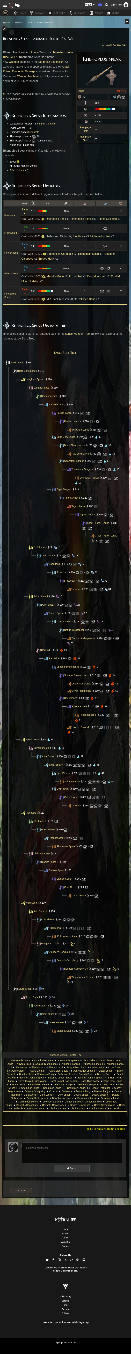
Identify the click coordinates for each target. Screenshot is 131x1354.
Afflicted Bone (17, 170)
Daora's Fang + (102, 1091)
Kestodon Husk (96, 276)
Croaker (53, 1091)
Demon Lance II (93, 1101)
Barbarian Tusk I (50, 396)
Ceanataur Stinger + (82, 469)
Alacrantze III (56, 1067)
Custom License (69, 1271)
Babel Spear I (106, 1070)
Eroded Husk (46, 258)
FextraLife (47, 1322)
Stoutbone (79, 236)
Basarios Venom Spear (31, 1077)
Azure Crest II (33, 997)
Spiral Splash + (57, 764)
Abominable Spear (44, 1060)
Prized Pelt (75, 276)
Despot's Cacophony (68, 960)
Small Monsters (47, 123)
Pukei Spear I (41, 596)
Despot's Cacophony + (76, 968)
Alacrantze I (22, 1067)
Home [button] (19, 13)
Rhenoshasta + (57, 838)
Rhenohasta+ (33, 132)
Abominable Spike (92, 1060)
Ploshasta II (10, 232)
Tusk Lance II (48, 555)
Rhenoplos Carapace (60, 253)
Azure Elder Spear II (84, 1070)
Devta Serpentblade (104, 1105)
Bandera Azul (64, 1030)
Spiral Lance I (33, 739)
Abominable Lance (20, 1060)
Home (65, 1229)
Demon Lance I (73, 1101)
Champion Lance (30, 1088)
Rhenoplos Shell (56, 218)
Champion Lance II (53, 1088)
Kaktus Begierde (78, 727)
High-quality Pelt (100, 236)
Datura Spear (56, 613)
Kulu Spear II (40, 911)
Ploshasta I (10, 215)
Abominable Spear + (68, 1060)
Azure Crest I (25, 988)
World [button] (96, 13)
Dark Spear (64, 1094)
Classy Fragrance (101, 1088)
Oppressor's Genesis (83, 977)
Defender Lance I (51, 1101)
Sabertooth (55, 564)
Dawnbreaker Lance (63, 1098)
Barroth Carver (105, 1074)
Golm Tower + (71, 797)
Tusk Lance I (40, 547)
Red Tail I (46, 650)
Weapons (18, 23)
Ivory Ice (76, 589)
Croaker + (67, 1091)
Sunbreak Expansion (50, 61)
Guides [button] (112, 13)
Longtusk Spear (42, 387)
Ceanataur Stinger (74, 461)
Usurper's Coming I (51, 943)
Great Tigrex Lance (98, 523)
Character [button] (56, 13)
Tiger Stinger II (72, 497)
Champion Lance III (77, 1088)
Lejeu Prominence (81, 683)
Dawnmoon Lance (87, 1098)
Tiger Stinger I (64, 489)
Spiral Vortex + (72, 781)
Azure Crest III (41, 1005)
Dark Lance (30, 1094)
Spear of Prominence (68, 666)
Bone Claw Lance (66, 437)
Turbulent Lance (80, 429)
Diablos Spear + (65, 878)
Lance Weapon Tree (77, 333)
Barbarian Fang (57, 404)
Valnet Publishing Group (77, 1322)
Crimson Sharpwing (35, 1091)
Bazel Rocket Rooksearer (63, 1081)
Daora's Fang (83, 1091)
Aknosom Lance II (93, 1064)
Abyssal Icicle (24, 1064)
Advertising (65, 1296)
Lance (81, 91)
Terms (66, 1305)
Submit (72, 1168)
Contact (65, 1246)
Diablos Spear (56, 870)
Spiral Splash (48, 756)
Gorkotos (77, 805)
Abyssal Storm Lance (46, 1064)
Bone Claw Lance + (74, 445)
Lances (29, 23)
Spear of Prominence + (76, 675)
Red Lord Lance (80, 453)
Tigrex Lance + (87, 514)
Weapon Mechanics (29, 76)
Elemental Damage (23, 71)
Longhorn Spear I (35, 379)
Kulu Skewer (48, 919)
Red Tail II (54, 658)
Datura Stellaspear (74, 630)
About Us (65, 1242)
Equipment (6, 23)
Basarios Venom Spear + (90, 1077)
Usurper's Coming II (59, 952)
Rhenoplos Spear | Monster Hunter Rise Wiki (39, 39)
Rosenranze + (79, 706)
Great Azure (47, 1014)
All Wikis (66, 1233)
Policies (65, 1313)
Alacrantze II (38, 1067)
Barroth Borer (86, 1074)
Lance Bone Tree (65, 353)
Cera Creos (70, 887)
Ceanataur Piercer (89, 477)
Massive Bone (55, 276)
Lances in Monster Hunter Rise (65, 1055)
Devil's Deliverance (80, 1105)
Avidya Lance (97, 1067)
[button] (89, 5)
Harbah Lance (64, 412)
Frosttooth (62, 572)
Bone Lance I (18, 362)
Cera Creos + (79, 895)
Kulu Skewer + (56, 928)
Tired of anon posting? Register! (106, 1129)
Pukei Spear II (48, 604)
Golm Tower (63, 788)
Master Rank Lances (45, 23)
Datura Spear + (65, 621)
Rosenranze (70, 698)
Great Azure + (56, 1022)
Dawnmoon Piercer (28, 1101)
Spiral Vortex (63, 773)
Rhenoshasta (11, 252)
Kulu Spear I (32, 902)
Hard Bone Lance (27, 370)
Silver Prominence (79, 690)
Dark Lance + (47, 1094)
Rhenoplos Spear (66, 846)
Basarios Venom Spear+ (61, 1077)
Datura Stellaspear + (83, 638)
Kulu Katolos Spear (67, 936)
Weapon (14, 61)
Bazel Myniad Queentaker (32, 1081)
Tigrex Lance (79, 506)
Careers (65, 1301)
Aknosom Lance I (70, 1064)
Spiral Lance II (41, 748)
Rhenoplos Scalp (81, 218)
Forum (66, 1238)
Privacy (65, 1309)
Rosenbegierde (88, 714)
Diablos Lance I (42, 853)
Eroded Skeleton (107, 218)
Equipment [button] (76, 13)
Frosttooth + (70, 580)
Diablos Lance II (49, 862)
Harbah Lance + (72, 421)
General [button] (37, 13)
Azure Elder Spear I (59, 1070)
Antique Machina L (76, 1067)
